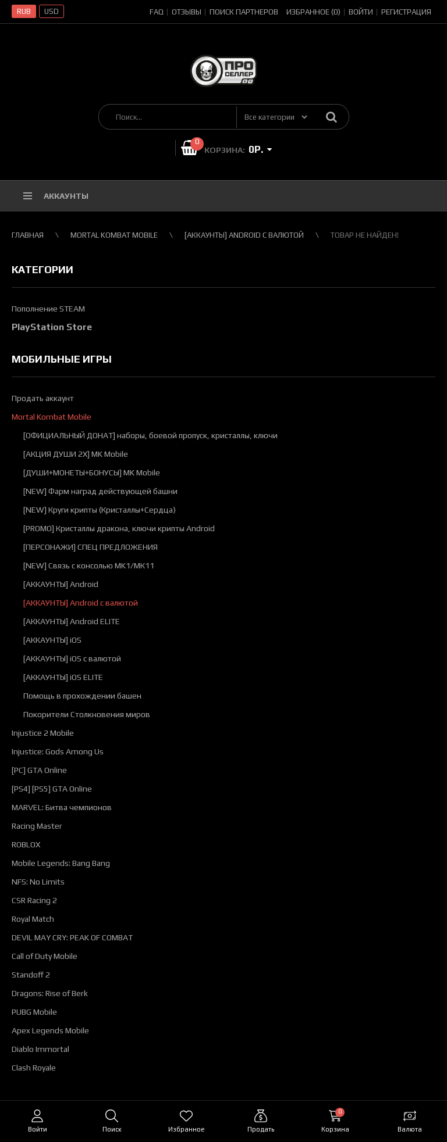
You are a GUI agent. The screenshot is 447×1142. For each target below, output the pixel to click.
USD (51, 11)
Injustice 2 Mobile (43, 733)
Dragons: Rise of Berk (50, 993)
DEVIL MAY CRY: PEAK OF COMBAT (72, 937)
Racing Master (37, 825)
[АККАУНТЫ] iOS (52, 640)
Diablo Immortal (40, 1049)
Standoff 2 (31, 974)
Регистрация (406, 12)
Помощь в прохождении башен (82, 695)
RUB (24, 11)
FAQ (157, 12)
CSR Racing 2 (34, 900)
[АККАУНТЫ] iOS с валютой (72, 658)
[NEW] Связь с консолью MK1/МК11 (88, 565)
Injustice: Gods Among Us (58, 751)
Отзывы (186, 12)
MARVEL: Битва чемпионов (62, 807)
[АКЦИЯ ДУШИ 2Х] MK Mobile (75, 454)
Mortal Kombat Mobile (114, 235)
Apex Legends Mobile (50, 1030)
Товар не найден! (365, 235)
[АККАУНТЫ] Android (60, 584)
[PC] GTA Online (39, 770)
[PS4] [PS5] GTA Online (52, 788)
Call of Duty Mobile (44, 956)
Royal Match (33, 918)
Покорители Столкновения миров (86, 714)
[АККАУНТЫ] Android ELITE (71, 621)
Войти (361, 12)
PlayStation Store (52, 326)
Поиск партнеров (244, 12)
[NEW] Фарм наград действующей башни (100, 491)
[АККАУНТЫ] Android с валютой (244, 235)
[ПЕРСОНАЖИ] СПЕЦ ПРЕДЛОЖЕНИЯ (90, 547)
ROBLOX (26, 844)
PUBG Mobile (34, 1011)
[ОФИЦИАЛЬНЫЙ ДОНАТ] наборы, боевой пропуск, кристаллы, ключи (150, 435)
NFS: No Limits (38, 881)
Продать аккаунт (43, 398)
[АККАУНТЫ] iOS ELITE (63, 677)
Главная (28, 235)
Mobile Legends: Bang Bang (61, 863)
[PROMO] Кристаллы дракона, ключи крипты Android (119, 528)
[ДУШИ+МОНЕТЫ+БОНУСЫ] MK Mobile (91, 472)
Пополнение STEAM (48, 308)
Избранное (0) (313, 12)
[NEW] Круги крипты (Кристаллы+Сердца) (99, 509)
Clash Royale (34, 1067)
